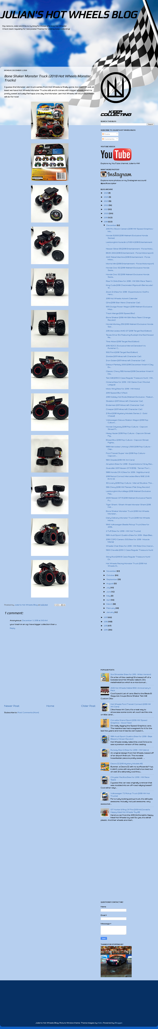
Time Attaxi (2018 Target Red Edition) (122, 341)
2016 (106, 622)
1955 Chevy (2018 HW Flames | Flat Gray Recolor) (128, 487)
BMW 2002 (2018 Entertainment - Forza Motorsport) (129, 253)
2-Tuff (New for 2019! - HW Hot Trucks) (123, 531)
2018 (106, 222)
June (108, 592)
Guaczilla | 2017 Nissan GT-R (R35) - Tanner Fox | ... (128, 468)
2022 (106, 205)
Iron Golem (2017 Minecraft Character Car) (125, 360)
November (111, 571)
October (110, 575)
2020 (106, 213)
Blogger (118, 1023)
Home (50, 705)
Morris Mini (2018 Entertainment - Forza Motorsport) (130, 264)
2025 (106, 193)
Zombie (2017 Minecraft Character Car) (123, 356)
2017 (106, 617)
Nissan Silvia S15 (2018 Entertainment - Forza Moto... (129, 249)
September (112, 579)
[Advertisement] (72, 50)
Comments (108, 139)
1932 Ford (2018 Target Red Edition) (122, 352)
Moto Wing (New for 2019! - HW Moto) (123, 389)
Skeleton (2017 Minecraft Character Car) (124, 401)
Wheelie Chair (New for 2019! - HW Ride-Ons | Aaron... (130, 546)
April (108, 600)
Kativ (100, 1023)
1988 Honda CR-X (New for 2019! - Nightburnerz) (127, 472)
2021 (106, 209)
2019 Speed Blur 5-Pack (116, 393)
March (109, 604)
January (110, 612)
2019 (106, 218)
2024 (106, 197)
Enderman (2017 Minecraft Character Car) (125, 405)
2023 (106, 201)
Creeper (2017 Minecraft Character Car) (124, 409)
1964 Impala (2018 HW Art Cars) (120, 460)
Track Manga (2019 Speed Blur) (120, 313)
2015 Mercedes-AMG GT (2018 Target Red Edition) (128, 331)
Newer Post (11, 705)
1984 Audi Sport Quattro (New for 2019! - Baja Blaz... (129, 535)
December (111, 225)
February (111, 608)
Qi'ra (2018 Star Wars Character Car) (123, 303)
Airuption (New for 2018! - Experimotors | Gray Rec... (129, 464)
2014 (106, 630)
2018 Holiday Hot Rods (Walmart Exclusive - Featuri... (130, 397)
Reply (12, 628)
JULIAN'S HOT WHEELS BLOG (68, 14)
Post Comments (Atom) (28, 712)
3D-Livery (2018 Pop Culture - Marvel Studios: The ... (129, 483)
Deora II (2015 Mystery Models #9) (126, 764)
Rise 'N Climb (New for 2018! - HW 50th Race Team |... (129, 281)
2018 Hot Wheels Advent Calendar (122, 298)
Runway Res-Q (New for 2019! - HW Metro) (129, 750)
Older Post (88, 705)
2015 (106, 626)
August (110, 583)
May (108, 596)
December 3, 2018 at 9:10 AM (35, 620)
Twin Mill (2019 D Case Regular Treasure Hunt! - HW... (130, 378)
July (108, 588)
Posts (106, 134)
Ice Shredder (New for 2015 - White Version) (130, 674)
